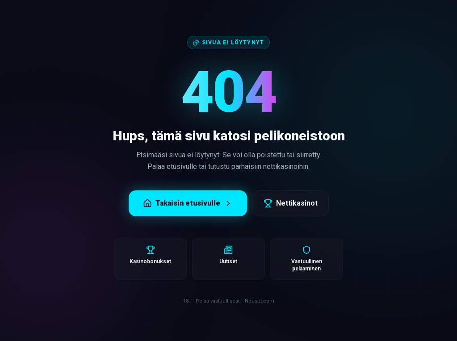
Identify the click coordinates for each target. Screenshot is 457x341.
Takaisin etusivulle (188, 203)
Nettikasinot (291, 203)
